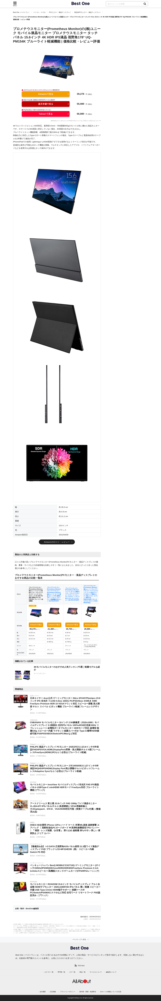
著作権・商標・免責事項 (87, 992)
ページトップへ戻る (79, 939)
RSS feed (81, 966)
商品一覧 (82, 972)
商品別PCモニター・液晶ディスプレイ (87, 12)
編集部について (111, 972)
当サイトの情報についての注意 (110, 992)
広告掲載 (53, 992)
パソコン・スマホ (39, 12)
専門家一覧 (61, 972)
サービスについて (96, 972)
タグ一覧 (72, 972)
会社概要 (43, 992)
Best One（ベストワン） (21, 12)
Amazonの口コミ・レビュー (57, 542)
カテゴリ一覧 (48, 972)
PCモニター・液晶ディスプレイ (60, 12)
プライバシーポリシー (67, 992)
